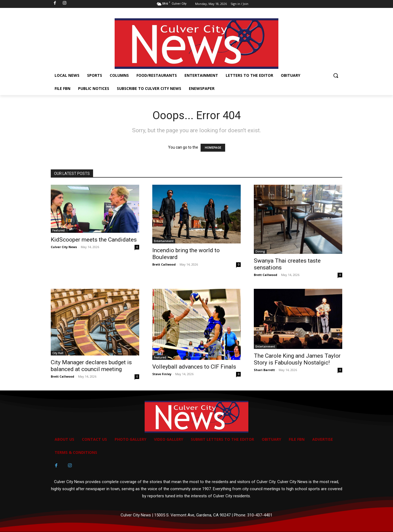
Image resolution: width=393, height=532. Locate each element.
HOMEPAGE (213, 147)
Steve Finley (161, 374)
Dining (260, 251)
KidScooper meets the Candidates (94, 239)
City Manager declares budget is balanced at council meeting (91, 365)
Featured (58, 230)
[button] (335, 75)
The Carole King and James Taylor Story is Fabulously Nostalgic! (297, 359)
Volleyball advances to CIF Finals (194, 366)
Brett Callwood (164, 264)
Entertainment (164, 241)
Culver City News (64, 247)
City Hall (57, 353)
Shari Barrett (264, 370)
